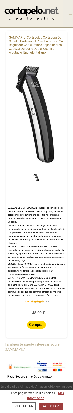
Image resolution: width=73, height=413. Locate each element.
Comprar (36, 324)
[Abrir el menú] (70, 13)
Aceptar (51, 406)
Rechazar (23, 406)
